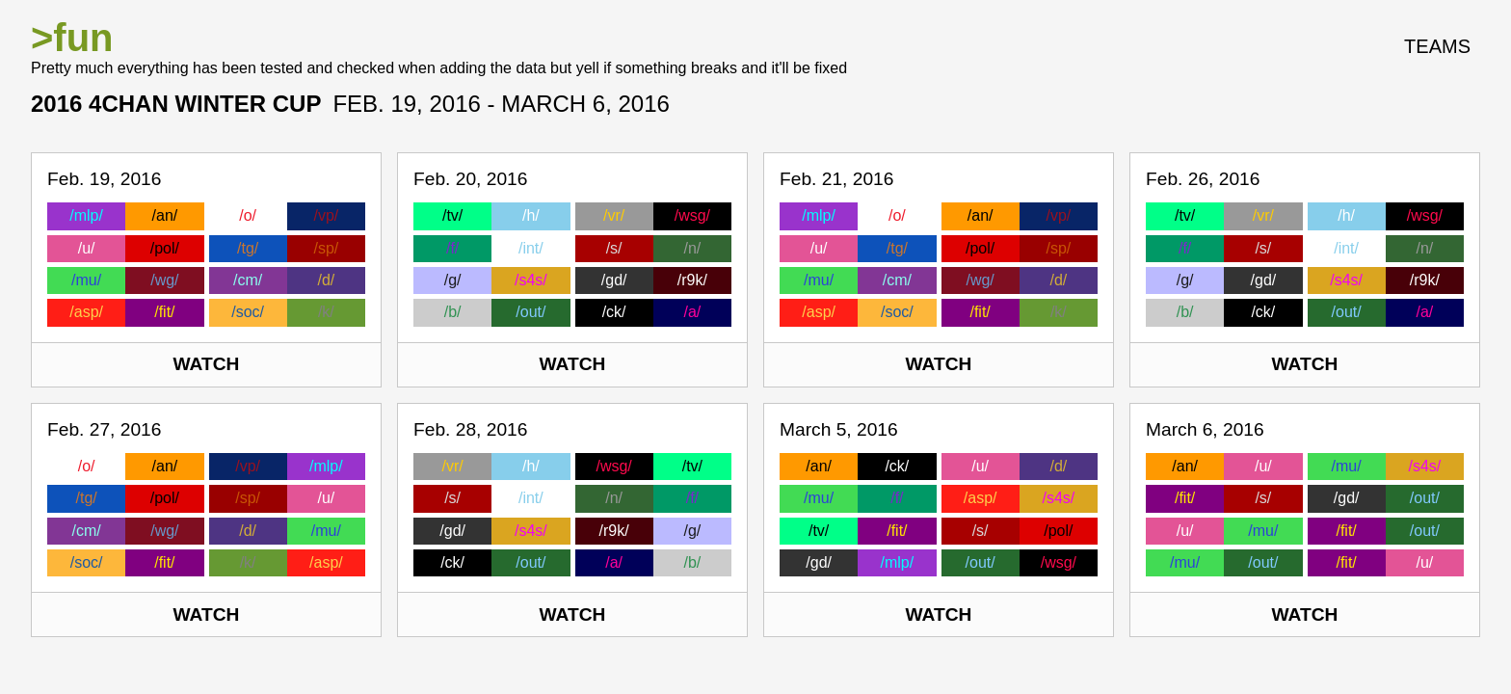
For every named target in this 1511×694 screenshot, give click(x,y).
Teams (1437, 46)
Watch (206, 364)
